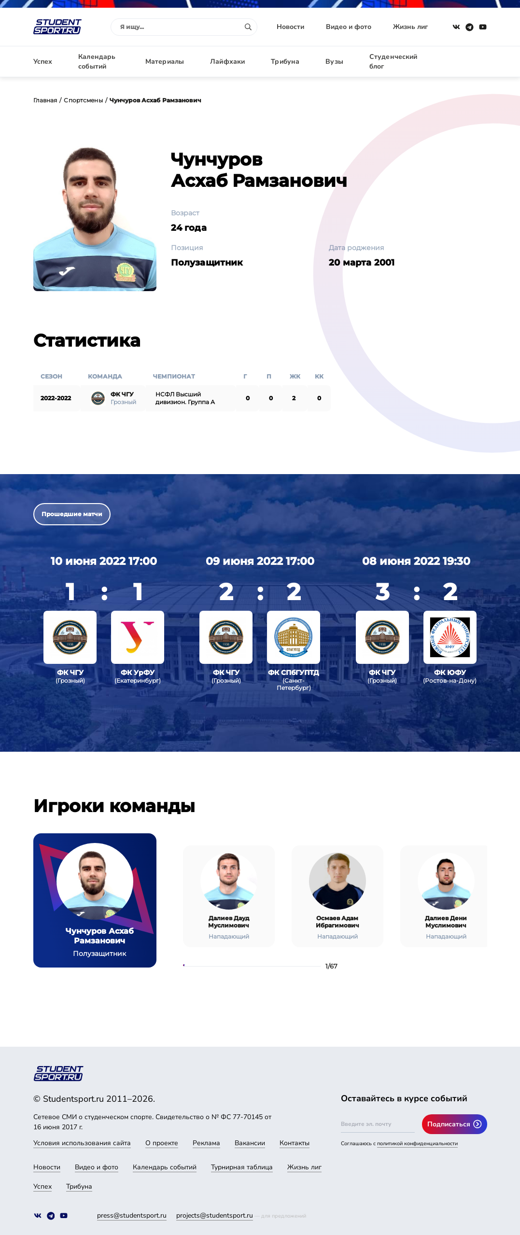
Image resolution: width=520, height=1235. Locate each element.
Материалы (164, 61)
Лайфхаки (227, 61)
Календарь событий (96, 61)
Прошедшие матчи (72, 514)
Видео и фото (348, 26)
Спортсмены (83, 100)
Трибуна (285, 61)
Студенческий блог (393, 61)
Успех (43, 61)
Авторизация (465, 61)
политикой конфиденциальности (417, 1143)
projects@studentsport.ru (214, 1215)
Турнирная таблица (242, 1167)
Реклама (206, 1143)
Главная (45, 100)
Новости (290, 26)
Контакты (294, 1143)
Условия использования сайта (82, 1143)
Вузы (334, 61)
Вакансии (250, 1143)
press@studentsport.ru (132, 1215)
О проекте (161, 1143)
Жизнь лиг (410, 26)
